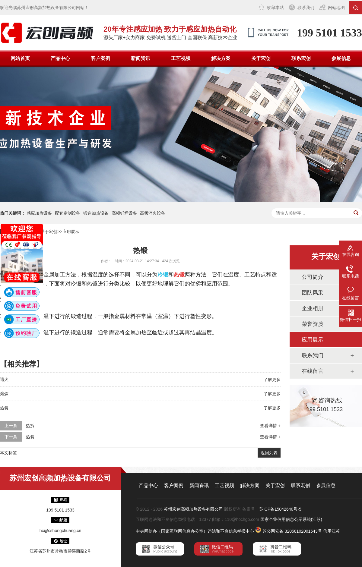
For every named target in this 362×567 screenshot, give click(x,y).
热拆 (30, 425)
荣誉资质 (312, 324)
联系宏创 (301, 58)
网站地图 (336, 7)
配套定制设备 (67, 213)
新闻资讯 (140, 58)
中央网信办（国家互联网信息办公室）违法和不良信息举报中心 (195, 531)
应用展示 (70, 231)
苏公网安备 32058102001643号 (292, 531)
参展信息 (341, 58)
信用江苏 (331, 531)
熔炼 (4, 393)
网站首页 (20, 58)
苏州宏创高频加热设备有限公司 (193, 509)
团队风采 (312, 293)
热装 (4, 407)
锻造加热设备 (96, 213)
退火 (4, 379)
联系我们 (305, 7)
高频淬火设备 (152, 213)
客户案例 (100, 58)
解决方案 (220, 58)
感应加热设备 (39, 213)
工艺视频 (180, 58)
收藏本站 (275, 7)
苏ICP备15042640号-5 (280, 509)
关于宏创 (261, 58)
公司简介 (312, 277)
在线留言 (312, 371)
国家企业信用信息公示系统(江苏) (291, 519)
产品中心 (60, 58)
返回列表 (269, 452)
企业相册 (312, 308)
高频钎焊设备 (124, 213)
